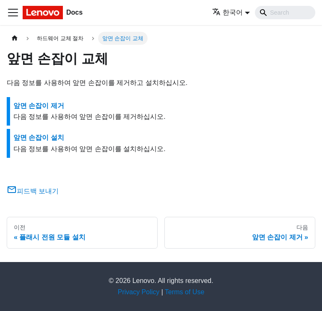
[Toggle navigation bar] (13, 12)
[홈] (15, 38)
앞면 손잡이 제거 (38, 105)
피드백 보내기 (33, 191)
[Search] (285, 12)
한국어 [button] (227, 12)
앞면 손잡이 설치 (38, 137)
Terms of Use (184, 292)
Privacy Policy (139, 292)
